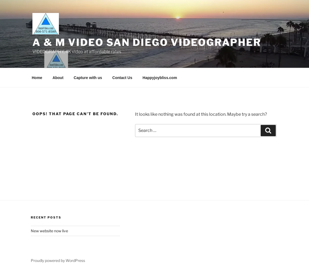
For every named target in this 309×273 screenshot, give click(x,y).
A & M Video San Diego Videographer (146, 42)
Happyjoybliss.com (160, 78)
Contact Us (122, 78)
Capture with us (88, 78)
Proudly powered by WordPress (58, 260)
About (57, 78)
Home (37, 78)
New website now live (49, 230)
